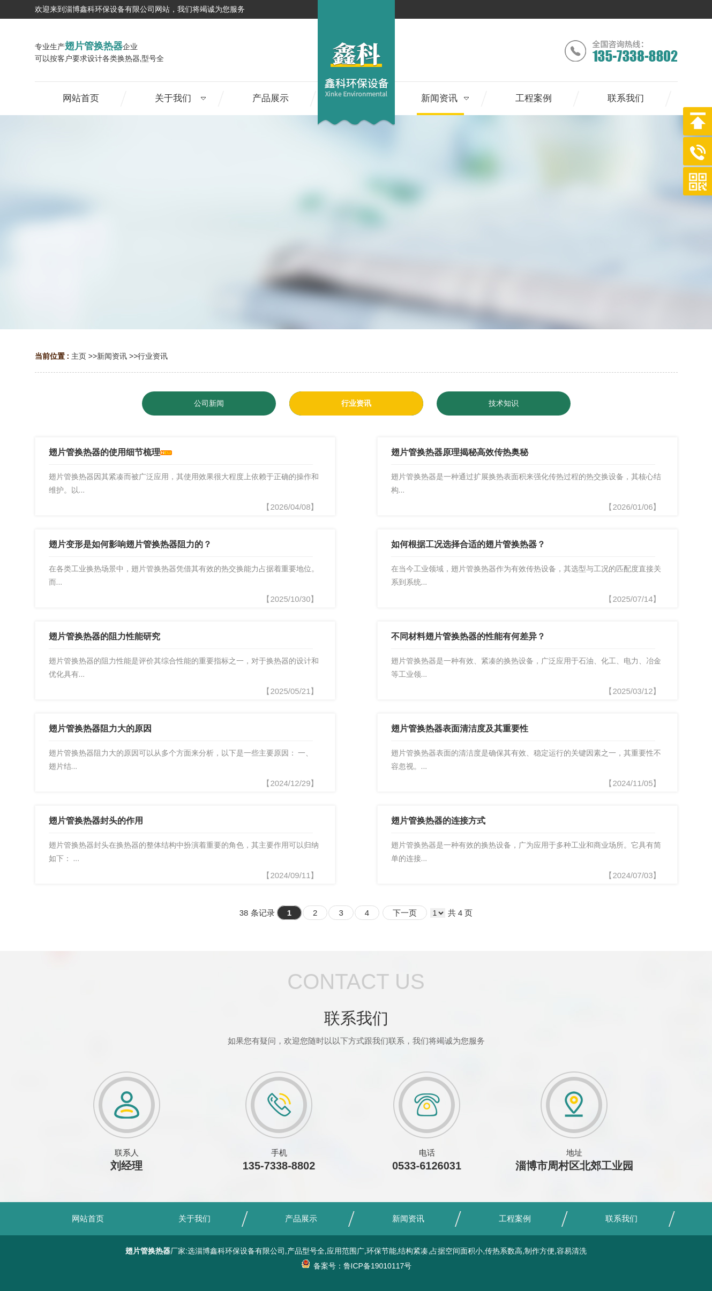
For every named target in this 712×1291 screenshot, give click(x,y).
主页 (78, 356)
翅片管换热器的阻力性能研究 (104, 636)
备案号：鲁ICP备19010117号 (356, 1266)
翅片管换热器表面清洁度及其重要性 (459, 728)
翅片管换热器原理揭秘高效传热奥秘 (459, 452)
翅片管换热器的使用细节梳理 (104, 452)
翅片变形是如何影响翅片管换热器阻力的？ (130, 544)
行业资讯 (153, 356)
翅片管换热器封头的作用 (96, 820)
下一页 (405, 912)
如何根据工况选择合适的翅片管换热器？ (468, 544)
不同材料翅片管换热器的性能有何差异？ (468, 636)
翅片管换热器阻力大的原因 (100, 728)
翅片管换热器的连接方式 (438, 820)
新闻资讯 (112, 356)
